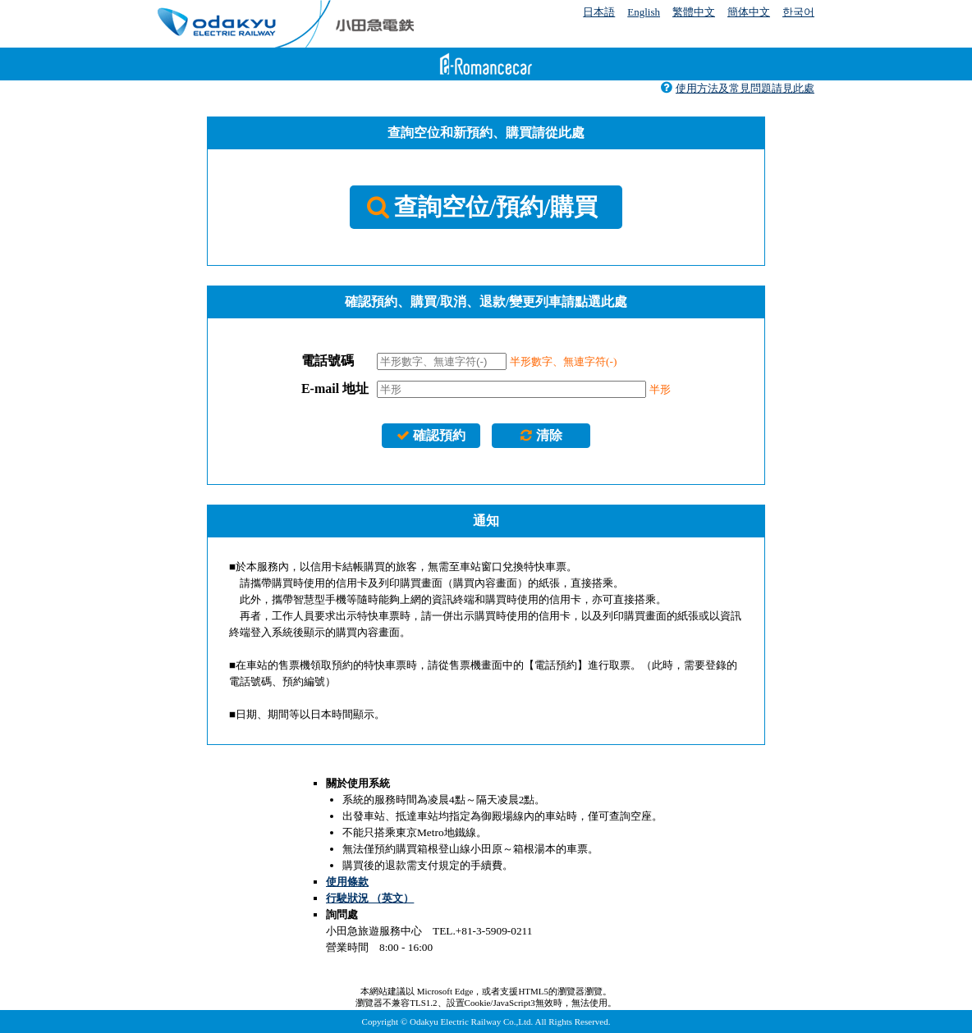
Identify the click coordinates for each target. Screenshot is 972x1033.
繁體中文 (693, 12)
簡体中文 (748, 12)
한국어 (798, 12)
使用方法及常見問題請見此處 (737, 88)
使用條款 (347, 881)
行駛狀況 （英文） (370, 898)
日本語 (599, 12)
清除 (541, 435)
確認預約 (431, 435)
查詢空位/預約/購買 (482, 207)
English (643, 12)
